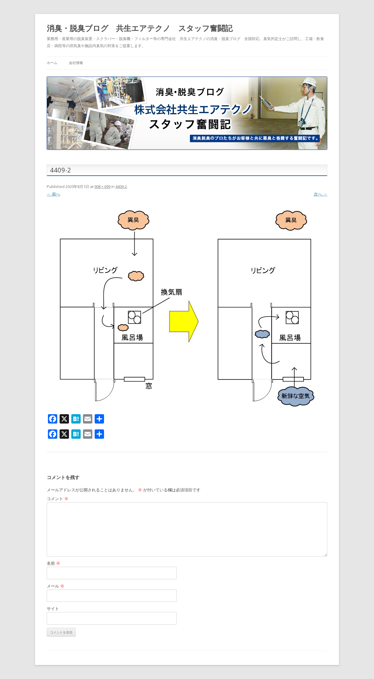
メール (55, 586)
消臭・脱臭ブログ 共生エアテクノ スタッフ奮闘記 (140, 28)
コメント (57, 498)
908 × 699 (102, 186)
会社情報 (76, 62)
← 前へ (53, 194)
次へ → (320, 194)
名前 (53, 563)
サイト (53, 608)
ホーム (52, 62)
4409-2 (121, 186)
